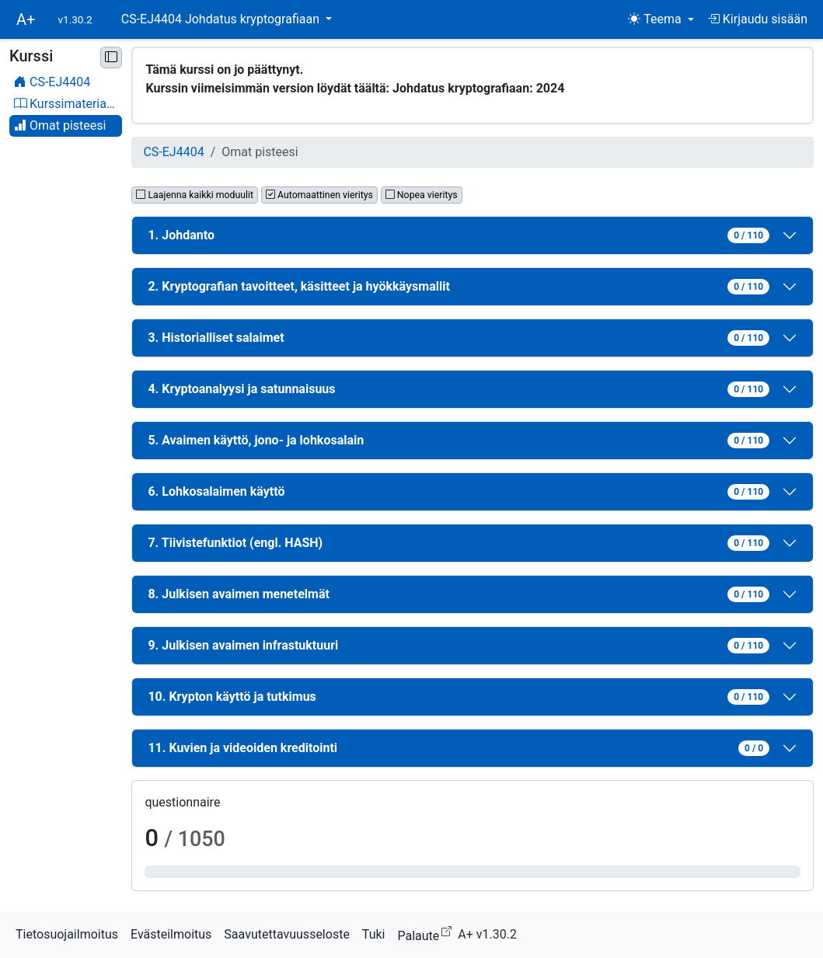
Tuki (373, 934)
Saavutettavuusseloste (287, 934)
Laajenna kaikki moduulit (194, 195)
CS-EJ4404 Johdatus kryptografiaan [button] (222, 19)
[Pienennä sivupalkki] (111, 57)
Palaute (427, 933)
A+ (25, 19)
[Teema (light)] (661, 19)
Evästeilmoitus (171, 934)
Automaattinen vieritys (319, 195)
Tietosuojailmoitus (67, 934)
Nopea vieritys (421, 195)
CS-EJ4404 (173, 152)
